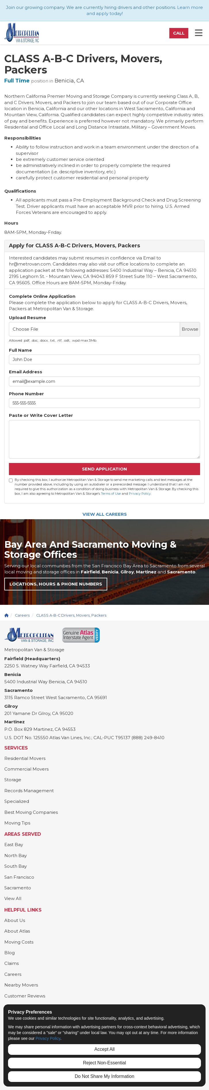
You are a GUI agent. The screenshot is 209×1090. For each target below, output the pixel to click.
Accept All (104, 1049)
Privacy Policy (140, 494)
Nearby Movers (21, 985)
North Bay (15, 855)
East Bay (13, 844)
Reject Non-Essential (104, 1062)
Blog (9, 952)
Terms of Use (111, 494)
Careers (12, 974)
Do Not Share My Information (104, 1076)
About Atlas (17, 931)
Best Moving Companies (31, 812)
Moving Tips (17, 823)
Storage (12, 779)
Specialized (16, 801)
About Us (14, 920)
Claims (11, 963)
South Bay (15, 866)
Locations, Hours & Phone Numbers (55, 584)
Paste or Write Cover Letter (41, 415)
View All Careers (105, 514)
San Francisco (19, 877)
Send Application (104, 469)
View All (12, 898)
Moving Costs (18, 942)
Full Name (20, 350)
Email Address (25, 371)
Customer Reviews (24, 996)
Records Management (29, 790)
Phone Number (26, 393)
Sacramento (17, 888)
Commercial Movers (26, 769)
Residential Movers (24, 758)
